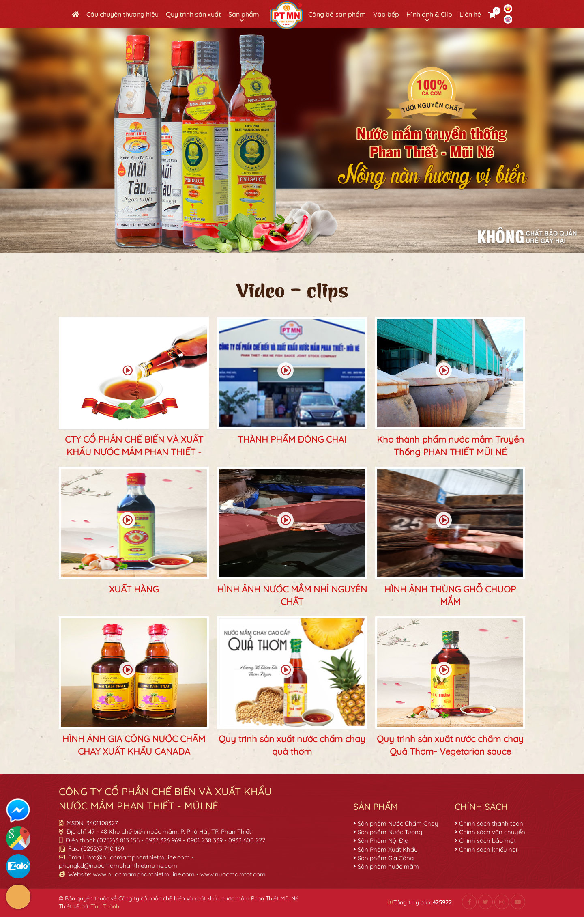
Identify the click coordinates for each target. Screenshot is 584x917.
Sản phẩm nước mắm (388, 866)
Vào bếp (386, 14)
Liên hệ (470, 14)
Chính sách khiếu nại (488, 849)
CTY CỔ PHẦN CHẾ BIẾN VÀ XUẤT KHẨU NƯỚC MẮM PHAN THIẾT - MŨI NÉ (134, 452)
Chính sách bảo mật (487, 840)
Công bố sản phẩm (337, 14)
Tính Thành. (105, 906)
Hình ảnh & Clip (429, 14)
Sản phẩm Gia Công (386, 858)
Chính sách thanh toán (491, 823)
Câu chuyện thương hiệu (122, 14)
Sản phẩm (243, 14)
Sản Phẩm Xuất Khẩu (388, 849)
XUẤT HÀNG (134, 589)
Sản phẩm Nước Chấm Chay (398, 823)
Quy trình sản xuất (193, 14)
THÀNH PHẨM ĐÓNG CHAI (292, 439)
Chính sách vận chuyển (492, 832)
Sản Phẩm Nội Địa (383, 840)
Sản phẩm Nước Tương (390, 832)
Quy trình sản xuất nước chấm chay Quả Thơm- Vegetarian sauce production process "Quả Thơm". (450, 751)
